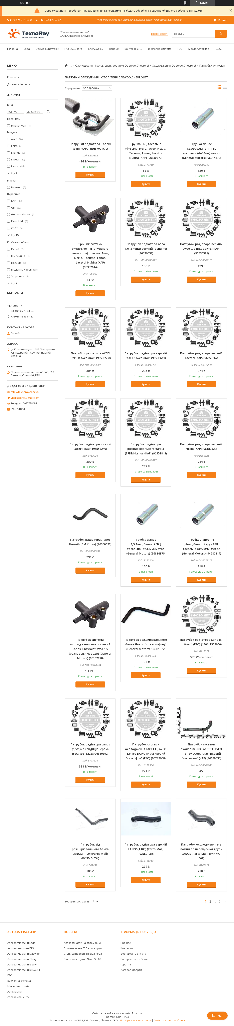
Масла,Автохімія (198, 49)
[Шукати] (221, 34)
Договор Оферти (131, 970)
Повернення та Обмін (134, 959)
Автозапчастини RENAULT (23, 970)
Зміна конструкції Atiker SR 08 (82, 959)
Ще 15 (15, 235)
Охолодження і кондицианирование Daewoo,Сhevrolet (112, 65)
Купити (90, 174)
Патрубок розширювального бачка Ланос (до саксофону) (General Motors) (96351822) (146, 644)
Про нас (126, 943)
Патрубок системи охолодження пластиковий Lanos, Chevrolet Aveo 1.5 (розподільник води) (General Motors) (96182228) (90, 649)
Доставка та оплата (133, 953)
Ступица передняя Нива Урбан (83, 953)
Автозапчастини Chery (22, 959)
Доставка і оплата (18, 84)
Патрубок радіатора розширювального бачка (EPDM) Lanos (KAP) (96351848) (146, 448)
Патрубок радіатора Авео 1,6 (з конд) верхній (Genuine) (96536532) (146, 248)
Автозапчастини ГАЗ (20, 948)
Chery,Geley (95, 49)
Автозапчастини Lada (21, 943)
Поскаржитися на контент (135, 1020)
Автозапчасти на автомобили (83, 943)
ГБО (180, 49)
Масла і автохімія (18, 986)
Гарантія (126, 964)
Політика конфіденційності (170, 1020)
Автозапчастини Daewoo (23, 953)
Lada (27, 49)
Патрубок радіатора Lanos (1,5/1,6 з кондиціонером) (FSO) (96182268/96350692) (90, 748)
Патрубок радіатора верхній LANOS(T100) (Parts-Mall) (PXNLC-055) (146, 849)
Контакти (13, 77)
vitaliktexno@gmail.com (25, 397)
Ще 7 (14, 173)
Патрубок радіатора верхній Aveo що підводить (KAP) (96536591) (201, 248)
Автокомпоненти (18, 997)
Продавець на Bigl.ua (117, 1017)
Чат (217, 1015)
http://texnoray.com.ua (25, 391)
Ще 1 (14, 283)
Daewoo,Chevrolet (47, 49)
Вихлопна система (160, 49)
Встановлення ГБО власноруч (83, 948)
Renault (114, 49)
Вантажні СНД (133, 49)
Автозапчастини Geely (22, 964)
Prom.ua (137, 1013)
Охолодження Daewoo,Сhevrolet (174, 65)
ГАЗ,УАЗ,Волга (73, 49)
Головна (12, 49)
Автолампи (14, 991)
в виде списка (225, 88)
